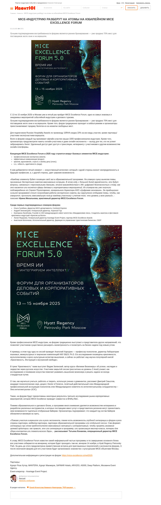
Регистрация (129, 3)
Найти (39, 7)
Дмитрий (22, 478)
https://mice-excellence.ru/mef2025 (77, 455)
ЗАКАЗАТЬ (131, 8)
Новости (20, 13)
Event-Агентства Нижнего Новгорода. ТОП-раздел (51, 487)
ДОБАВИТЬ (144, 8)
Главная (13, 13)
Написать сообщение (27, 481)
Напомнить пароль (143, 3)
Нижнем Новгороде (55, 3)
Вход (118, 3)
